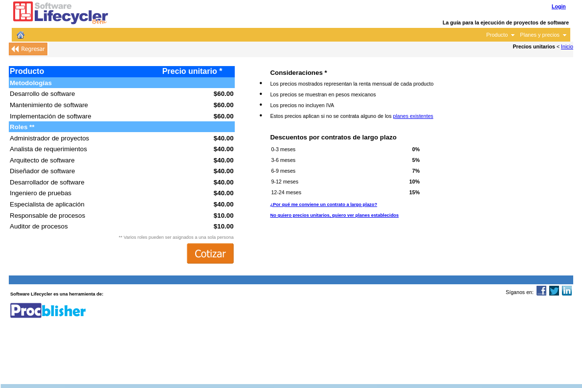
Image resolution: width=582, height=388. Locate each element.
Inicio (567, 46)
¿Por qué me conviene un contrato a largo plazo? (323, 204)
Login (559, 6)
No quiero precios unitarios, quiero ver (334, 215)
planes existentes (413, 116)
